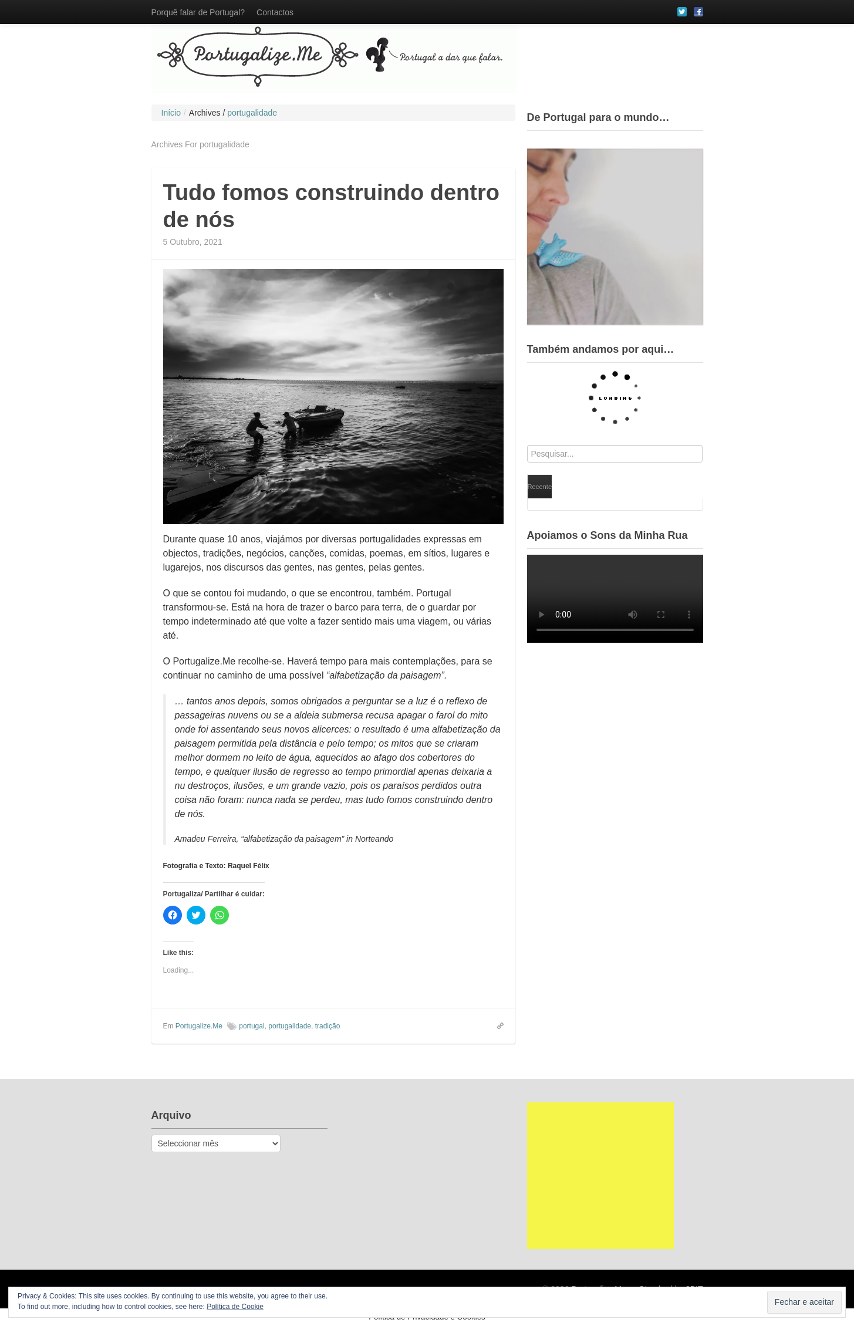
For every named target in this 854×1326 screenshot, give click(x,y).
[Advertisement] (600, 1175)
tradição (327, 1026)
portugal (251, 1026)
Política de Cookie (235, 1307)
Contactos (274, 12)
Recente (540, 486)
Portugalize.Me (198, 1026)
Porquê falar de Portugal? (198, 12)
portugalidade (289, 1026)
